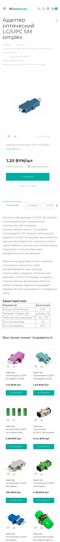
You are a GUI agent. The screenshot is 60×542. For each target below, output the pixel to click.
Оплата (51, 205)
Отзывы (32, 205)
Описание (13, 205)
